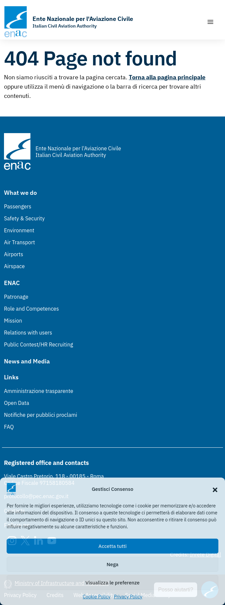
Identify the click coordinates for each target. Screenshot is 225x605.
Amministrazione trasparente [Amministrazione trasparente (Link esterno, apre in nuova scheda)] (38, 391)
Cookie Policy (97, 597)
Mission (13, 320)
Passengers (17, 206)
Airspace (14, 266)
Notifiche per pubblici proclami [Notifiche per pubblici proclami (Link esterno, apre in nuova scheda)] (40, 415)
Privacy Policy (128, 597)
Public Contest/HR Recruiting (38, 344)
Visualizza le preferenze (113, 582)
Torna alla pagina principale (167, 77)
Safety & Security (24, 218)
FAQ (9, 426)
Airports (13, 254)
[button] (215, 489)
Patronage (16, 296)
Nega (112, 564)
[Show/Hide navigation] (210, 22)
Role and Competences (31, 308)
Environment (19, 230)
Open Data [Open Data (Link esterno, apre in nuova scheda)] (16, 403)
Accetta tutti (113, 546)
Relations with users (28, 332)
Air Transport (19, 242)
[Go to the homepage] (68, 21)
